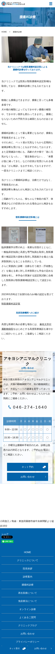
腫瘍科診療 (27, 584)
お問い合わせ (40, 648)
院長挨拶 (27, 568)
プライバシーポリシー (27, 641)
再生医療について (27, 593)
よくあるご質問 (27, 617)
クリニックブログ (27, 625)
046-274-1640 (30, 407)
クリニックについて (27, 560)
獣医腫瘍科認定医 (10, 303)
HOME (4, 32)
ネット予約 (27, 467)
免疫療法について (27, 601)
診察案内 (27, 576)
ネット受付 (14, 648)
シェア (5, 534)
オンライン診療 (27, 609)
